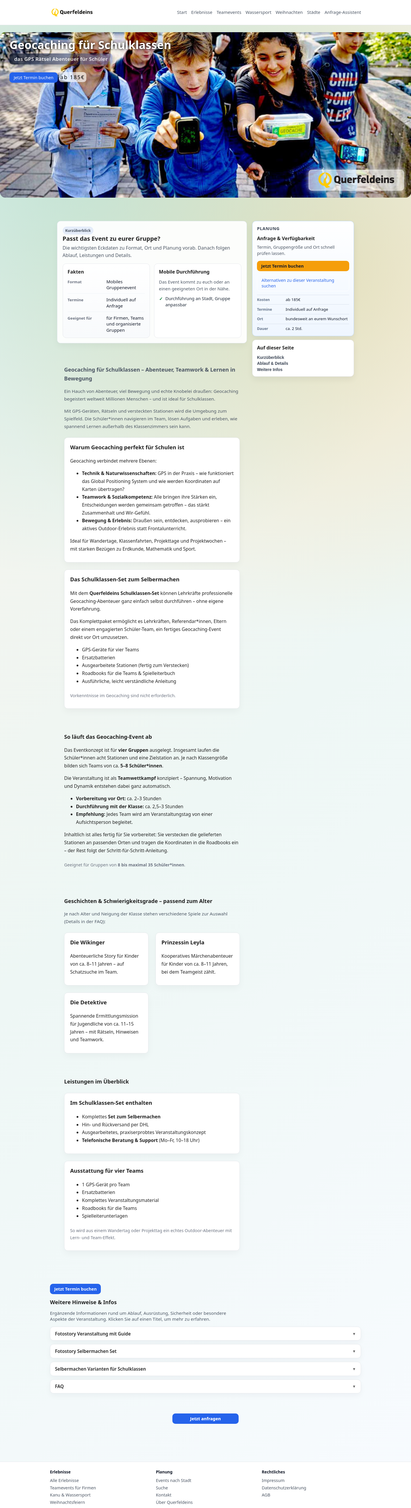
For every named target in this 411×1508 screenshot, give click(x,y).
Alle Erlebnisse (64, 1480)
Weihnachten (289, 12)
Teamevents (228, 12)
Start (182, 12)
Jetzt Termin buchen (33, 77)
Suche (162, 1488)
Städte (313, 12)
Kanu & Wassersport (70, 1495)
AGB (266, 1495)
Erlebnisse (201, 12)
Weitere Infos (269, 369)
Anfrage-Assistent (343, 12)
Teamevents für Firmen (73, 1488)
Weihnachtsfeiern (67, 1502)
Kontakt (163, 1495)
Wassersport (258, 12)
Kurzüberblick (270, 357)
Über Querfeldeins (174, 1502)
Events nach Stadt (173, 1480)
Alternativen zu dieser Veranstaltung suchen (298, 283)
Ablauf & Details (272, 363)
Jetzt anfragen (205, 1418)
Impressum (273, 1480)
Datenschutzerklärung (284, 1488)
